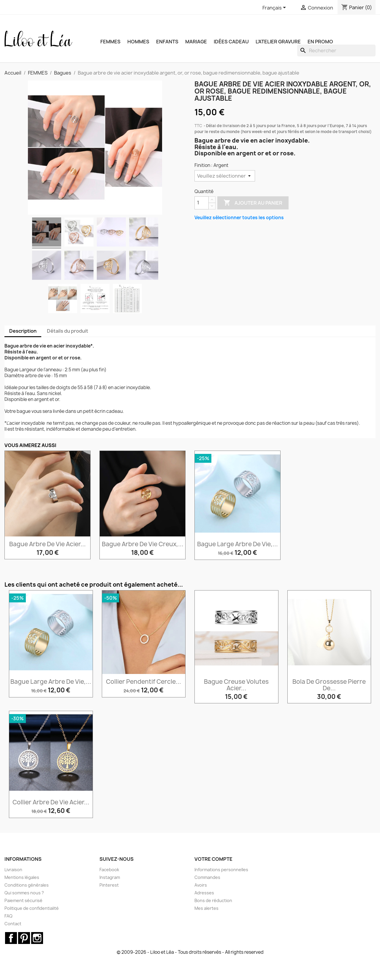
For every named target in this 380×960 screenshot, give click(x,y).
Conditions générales (26, 885)
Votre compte (213, 859)
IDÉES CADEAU (231, 41)
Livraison (13, 869)
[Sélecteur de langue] (275, 8)
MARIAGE (196, 41)
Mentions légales (21, 877)
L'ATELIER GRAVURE (278, 41)
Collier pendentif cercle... (143, 682)
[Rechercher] (336, 50)
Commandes (207, 877)
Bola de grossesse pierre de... (329, 685)
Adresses (204, 893)
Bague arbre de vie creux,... (142, 544)
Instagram (109, 877)
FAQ (8, 916)
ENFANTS (167, 41)
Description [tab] (23, 331)
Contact (12, 923)
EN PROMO (320, 41)
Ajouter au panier (253, 203)
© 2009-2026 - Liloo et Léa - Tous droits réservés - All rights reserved (190, 952)
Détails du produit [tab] (67, 331)
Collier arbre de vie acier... (50, 802)
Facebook (109, 869)
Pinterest (109, 885)
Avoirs (200, 885)
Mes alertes (206, 908)
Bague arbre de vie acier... (47, 544)
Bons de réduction (213, 900)
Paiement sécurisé (23, 900)
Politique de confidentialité (31, 908)
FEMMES (110, 41)
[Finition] (224, 175)
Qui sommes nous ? (24, 893)
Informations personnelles (221, 869)
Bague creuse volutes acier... (236, 685)
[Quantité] (201, 202)
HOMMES (138, 41)
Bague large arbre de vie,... (237, 544)
